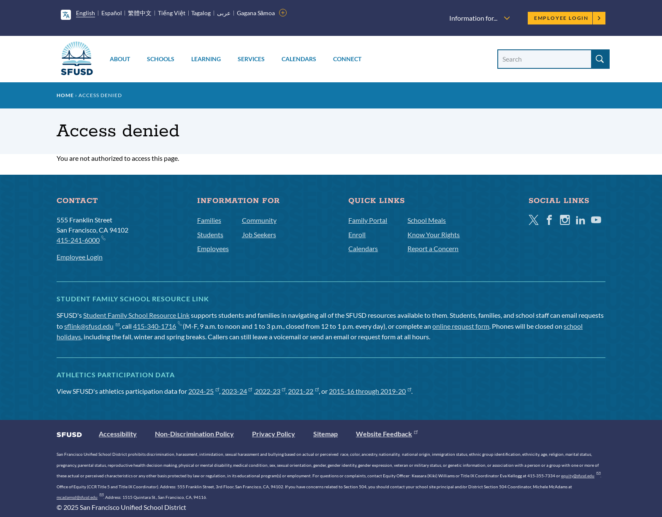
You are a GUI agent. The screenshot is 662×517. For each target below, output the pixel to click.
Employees (213, 248)
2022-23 (270, 391)
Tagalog (201, 12)
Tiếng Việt (171, 12)
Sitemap (325, 434)
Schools (160, 58)
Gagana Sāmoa (256, 12)
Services (251, 58)
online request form (460, 326)
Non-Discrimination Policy (194, 434)
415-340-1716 (157, 326)
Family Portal (367, 220)
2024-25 (203, 391)
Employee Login (567, 18)
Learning (206, 58)
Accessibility (118, 434)
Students (210, 234)
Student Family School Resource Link (136, 315)
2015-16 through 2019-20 (370, 391)
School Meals (426, 220)
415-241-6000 (81, 239)
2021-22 (303, 391)
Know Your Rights (433, 234)
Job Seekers (259, 234)
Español (111, 12)
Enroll (357, 234)
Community (259, 220)
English (85, 12)
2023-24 (237, 391)
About (120, 58)
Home (65, 95)
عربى (224, 12)
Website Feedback (387, 434)
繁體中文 (140, 12)
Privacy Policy (273, 434)
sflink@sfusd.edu (91, 326)
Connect (347, 58)
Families (209, 220)
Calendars (299, 58)
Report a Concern (433, 248)
